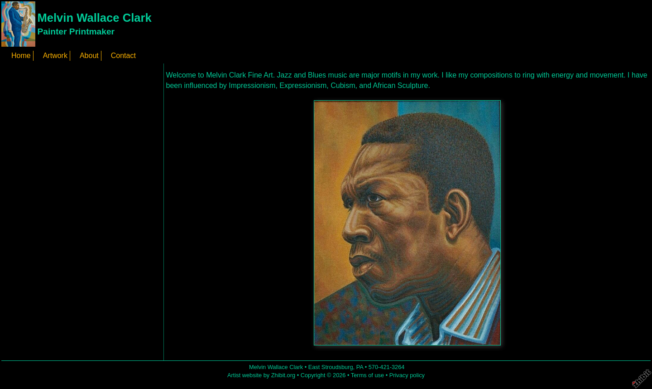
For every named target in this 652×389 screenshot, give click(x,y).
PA (359, 367)
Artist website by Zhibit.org (261, 375)
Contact (123, 55)
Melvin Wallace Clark (94, 17)
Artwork (55, 55)
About (89, 55)
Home (21, 55)
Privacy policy (407, 375)
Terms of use (367, 375)
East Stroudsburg (330, 367)
